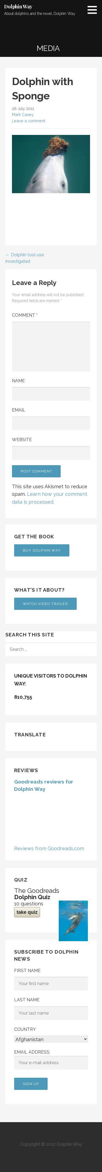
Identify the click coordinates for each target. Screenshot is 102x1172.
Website (22, 439)
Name (18, 380)
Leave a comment (28, 120)
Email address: (51, 1060)
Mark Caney (23, 114)
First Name (27, 970)
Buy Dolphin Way (42, 550)
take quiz (27, 912)
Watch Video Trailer (45, 604)
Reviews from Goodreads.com (49, 848)
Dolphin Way (18, 6)
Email (18, 410)
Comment (25, 315)
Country (25, 1029)
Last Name (26, 999)
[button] (94, 10)
